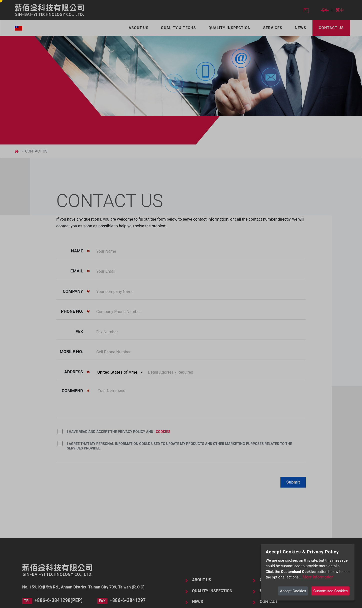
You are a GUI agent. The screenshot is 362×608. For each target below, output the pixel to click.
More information (317, 577)
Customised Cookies (330, 591)
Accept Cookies (293, 591)
